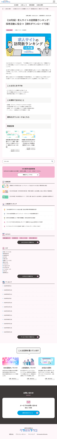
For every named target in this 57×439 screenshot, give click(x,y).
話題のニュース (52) (7, 260)
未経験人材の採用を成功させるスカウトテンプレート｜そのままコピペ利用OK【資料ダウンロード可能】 (28, 143)
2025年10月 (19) (8, 311)
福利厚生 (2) (5, 272)
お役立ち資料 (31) (34, 238)
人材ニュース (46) (24, 238)
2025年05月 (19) (8, 332)
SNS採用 (16, 5)
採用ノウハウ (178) (7, 252)
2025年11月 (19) (8, 307)
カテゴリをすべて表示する (27, 242)
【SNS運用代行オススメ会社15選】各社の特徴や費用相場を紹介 (21, 209)
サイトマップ (31, 434)
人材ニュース (24, 5)
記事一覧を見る (12, 379)
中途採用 (25, 30)
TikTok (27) (5, 264)
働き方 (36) (5, 262)
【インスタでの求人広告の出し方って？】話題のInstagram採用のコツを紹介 (24, 222)
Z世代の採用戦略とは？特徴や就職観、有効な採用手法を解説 (20, 218)
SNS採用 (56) (15, 238)
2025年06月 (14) (8, 328)
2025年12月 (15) (8, 303)
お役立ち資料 (40, 5)
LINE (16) (5, 271)
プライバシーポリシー (21, 434)
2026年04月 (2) (7, 286)
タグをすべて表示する (27, 276)
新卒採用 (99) (6, 253)
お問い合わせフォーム (27, 413)
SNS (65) (5, 257)
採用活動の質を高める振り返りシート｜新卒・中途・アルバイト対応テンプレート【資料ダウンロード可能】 (12, 143)
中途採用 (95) (6, 255)
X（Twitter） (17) (7, 269)
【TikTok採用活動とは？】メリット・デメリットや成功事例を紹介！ (22, 213)
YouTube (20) (6, 267)
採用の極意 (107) (6, 238)
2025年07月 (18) (8, 324)
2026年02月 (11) (8, 294)
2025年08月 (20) (8, 319)
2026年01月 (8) (7, 298)
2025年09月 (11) (8, 315)
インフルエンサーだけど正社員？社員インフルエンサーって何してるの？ (23, 226)
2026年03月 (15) (8, 290)
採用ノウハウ (18, 30)
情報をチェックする (27, 175)
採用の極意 (31, 5)
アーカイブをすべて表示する (27, 337)
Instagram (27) (6, 265)
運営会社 (11, 434)
